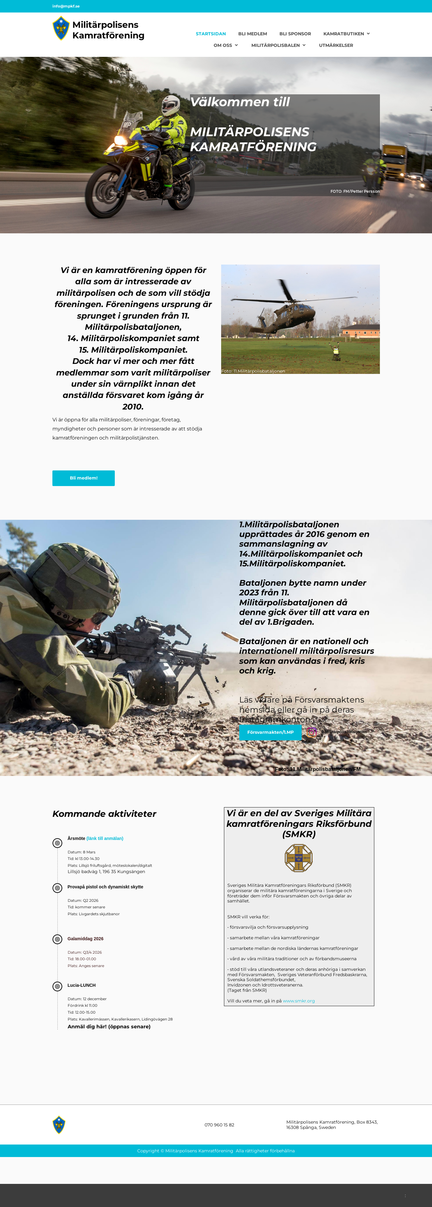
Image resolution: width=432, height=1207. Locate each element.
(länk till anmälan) (104, 838)
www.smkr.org (299, 1001)
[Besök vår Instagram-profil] (312, 733)
